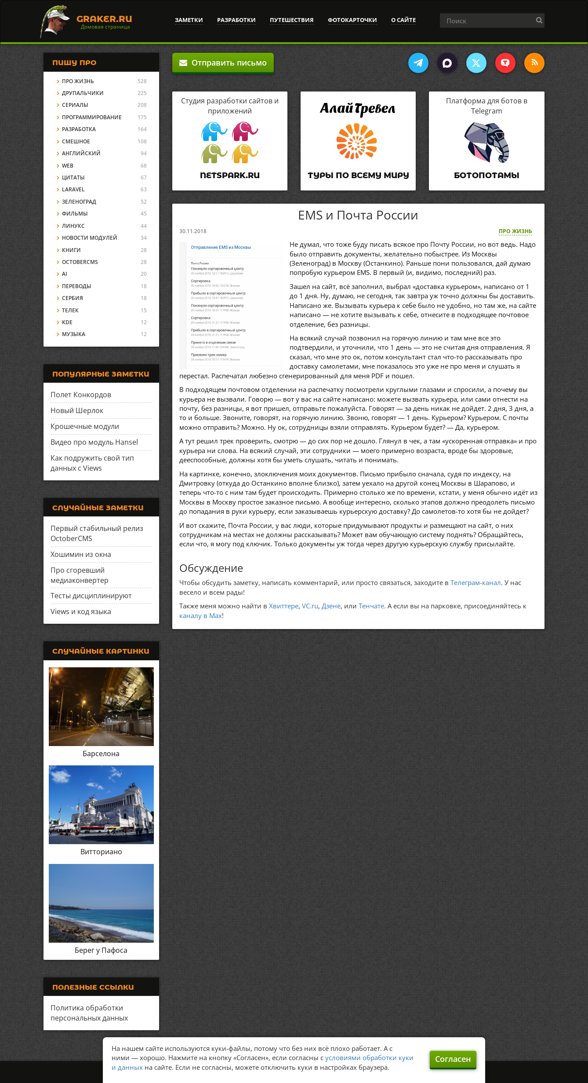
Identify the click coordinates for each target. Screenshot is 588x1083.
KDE (67, 322)
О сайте (403, 20)
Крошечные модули (85, 426)
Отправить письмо (223, 62)
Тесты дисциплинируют (91, 595)
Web (67, 165)
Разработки (236, 20)
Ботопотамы (486, 175)
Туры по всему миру (358, 175)
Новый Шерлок (77, 410)
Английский (81, 153)
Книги (71, 250)
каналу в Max (200, 615)
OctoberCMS (80, 262)
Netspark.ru (230, 175)
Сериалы (75, 105)
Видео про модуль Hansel (94, 442)
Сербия (72, 298)
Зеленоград (79, 201)
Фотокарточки (352, 20)
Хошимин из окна (81, 554)
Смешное (76, 141)
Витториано (101, 851)
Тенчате (371, 605)
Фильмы (75, 213)
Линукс (73, 226)
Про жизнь (515, 231)
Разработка (79, 129)
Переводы (76, 286)
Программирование (92, 117)
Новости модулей (89, 237)
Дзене (331, 605)
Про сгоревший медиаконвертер (80, 575)
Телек (70, 310)
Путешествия (292, 20)
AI (64, 274)
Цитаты (73, 177)
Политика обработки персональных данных (89, 1013)
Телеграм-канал (475, 582)
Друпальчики (83, 93)
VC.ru (310, 605)
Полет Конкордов (81, 394)
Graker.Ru (104, 19)
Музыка (73, 334)
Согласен (453, 1059)
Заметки (189, 20)
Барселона (101, 753)
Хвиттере (283, 605)
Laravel (73, 189)
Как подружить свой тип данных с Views (92, 463)
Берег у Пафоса (101, 950)
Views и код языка (81, 611)
